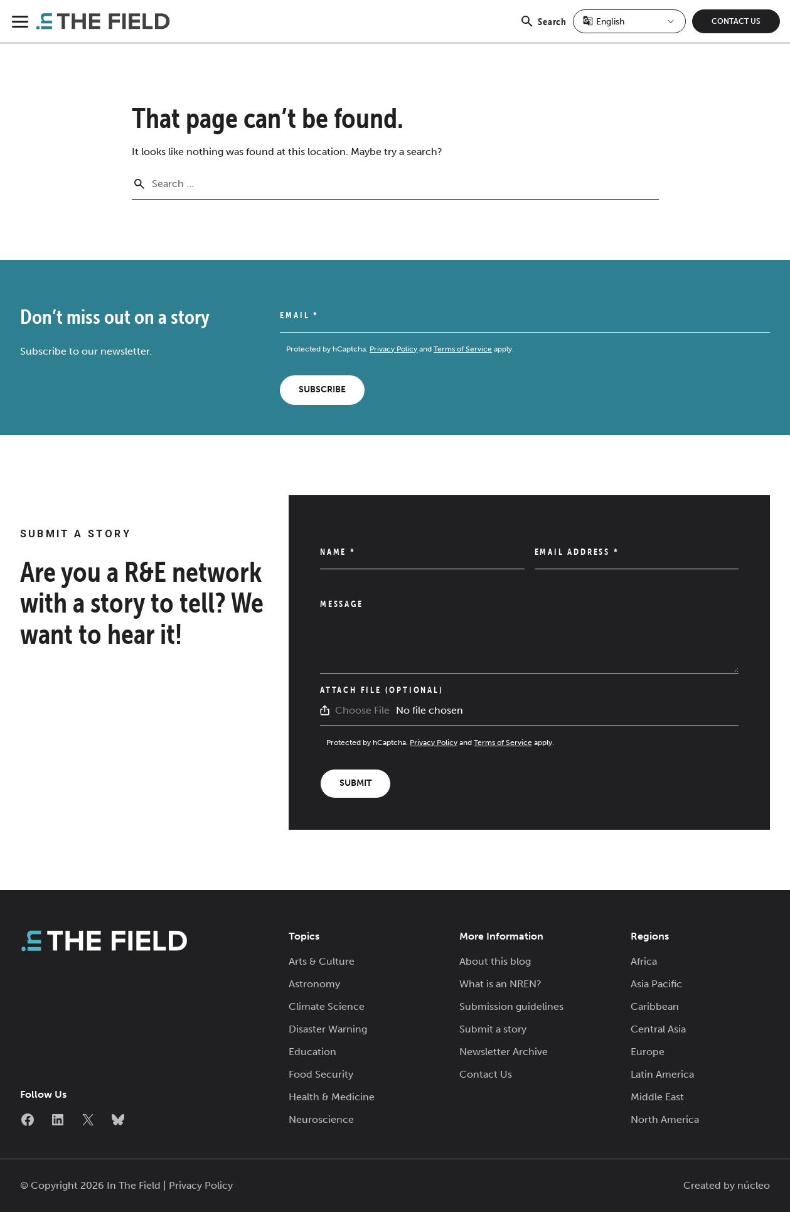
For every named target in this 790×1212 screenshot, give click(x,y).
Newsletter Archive (503, 1052)
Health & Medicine (332, 1097)
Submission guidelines (511, 1006)
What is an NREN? (500, 984)
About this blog (495, 961)
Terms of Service (463, 349)
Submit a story (492, 1029)
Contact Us (736, 21)
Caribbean (655, 1006)
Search (543, 28)
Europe (648, 1052)
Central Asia (658, 1029)
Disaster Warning (328, 1029)
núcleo (753, 1185)
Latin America (662, 1074)
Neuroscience (321, 1119)
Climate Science (327, 1006)
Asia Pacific (656, 984)
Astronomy (314, 984)
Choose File (362, 710)
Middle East (657, 1097)
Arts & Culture (322, 961)
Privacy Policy (393, 349)
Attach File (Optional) (382, 689)
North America (665, 1119)
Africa (644, 961)
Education (312, 1052)
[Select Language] (629, 21)
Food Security (321, 1074)
